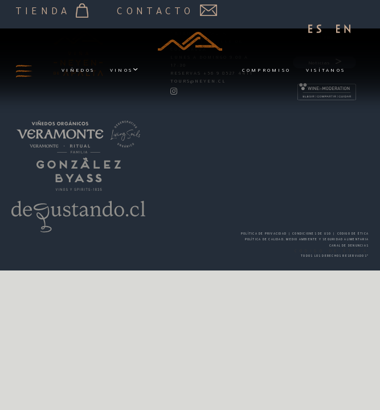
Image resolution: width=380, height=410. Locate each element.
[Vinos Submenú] (135, 71)
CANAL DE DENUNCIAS (349, 246)
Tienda (52, 11)
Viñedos (78, 70)
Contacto (166, 11)
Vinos (121, 70)
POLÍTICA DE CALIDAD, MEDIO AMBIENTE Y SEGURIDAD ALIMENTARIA (307, 240)
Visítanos (325, 70)
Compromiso (266, 70)
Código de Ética (353, 234)
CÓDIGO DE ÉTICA (332, 251)
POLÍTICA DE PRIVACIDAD (264, 234)
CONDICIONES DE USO (311, 234)
